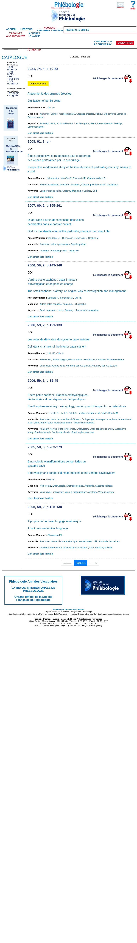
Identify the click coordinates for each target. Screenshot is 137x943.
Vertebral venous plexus (78, 365)
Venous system (109, 365)
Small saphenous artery (51, 310)
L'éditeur (26, 29)
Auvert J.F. (80, 178)
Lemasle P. (52, 413)
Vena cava (45, 365)
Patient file (73, 250)
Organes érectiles (85, 113)
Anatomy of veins (103, 547)
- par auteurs (12, 68)
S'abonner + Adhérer (50, 29)
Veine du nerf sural (43, 422)
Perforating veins (58, 250)
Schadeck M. (66, 297)
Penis (93, 123)
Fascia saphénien (63, 422)
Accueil (11, 29)
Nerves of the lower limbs (62, 429)
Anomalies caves (74, 485)
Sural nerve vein (42, 432)
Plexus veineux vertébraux (81, 359)
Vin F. (104, 413)
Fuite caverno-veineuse (114, 113)
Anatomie (44, 113)
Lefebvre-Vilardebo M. (89, 413)
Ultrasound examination (86, 310)
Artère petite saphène (50, 304)
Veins (52, 123)
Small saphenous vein (82, 432)
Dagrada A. (53, 297)
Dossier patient (78, 244)
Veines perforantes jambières (54, 184)
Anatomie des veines (109, 541)
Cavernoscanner (36, 117)
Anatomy (44, 123)
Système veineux (115, 359)
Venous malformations (76, 492)
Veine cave (45, 359)
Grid (95, 190)
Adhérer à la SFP (34, 34)
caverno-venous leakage (109, 123)
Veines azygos (59, 359)
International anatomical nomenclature (69, 547)
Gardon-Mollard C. (96, 178)
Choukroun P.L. (55, 535)
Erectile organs (81, 123)
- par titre (13, 78)
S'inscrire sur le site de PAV (103, 42)
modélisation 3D (67, 113)
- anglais (12, 95)
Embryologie (88, 419)
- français (13, 93)
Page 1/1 (81, 562)
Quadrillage (112, 184)
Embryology (82, 429)
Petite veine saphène (83, 422)
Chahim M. (93, 238)
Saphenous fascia (61, 432)
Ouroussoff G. (69, 238)
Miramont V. (53, 178)
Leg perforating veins (50, 190)
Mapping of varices (81, 190)
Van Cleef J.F (67, 178)
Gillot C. (60, 353)
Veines (54, 113)
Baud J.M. (113, 413)
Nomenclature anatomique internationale (71, 541)
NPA (95, 541)
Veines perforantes (60, 244)
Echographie (80, 304)
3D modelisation (65, 123)
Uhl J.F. (51, 107)
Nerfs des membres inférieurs (65, 419)
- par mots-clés (11, 74)
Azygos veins (58, 365)
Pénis (98, 113)
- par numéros (13, 82)
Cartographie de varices (93, 184)
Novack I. (82, 238)
